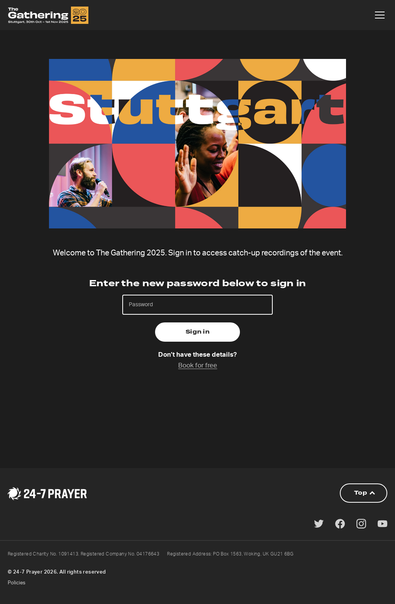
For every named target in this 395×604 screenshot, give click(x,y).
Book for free (197, 365)
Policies (16, 583)
